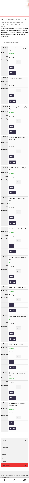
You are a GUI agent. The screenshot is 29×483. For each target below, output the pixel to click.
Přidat (13, 73)
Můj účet (5, 480)
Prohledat (14, 480)
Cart (22, 479)
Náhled (12, 67)
